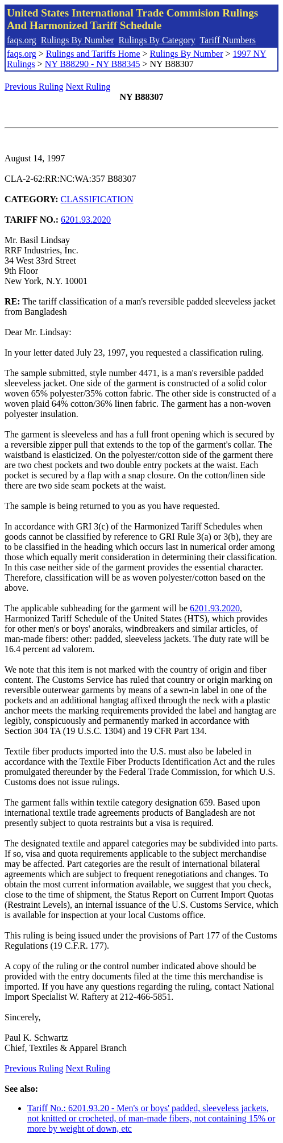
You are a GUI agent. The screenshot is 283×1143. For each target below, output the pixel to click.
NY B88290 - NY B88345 (92, 64)
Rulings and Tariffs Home (93, 54)
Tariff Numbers (227, 40)
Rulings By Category (157, 40)
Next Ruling (88, 86)
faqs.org (21, 40)
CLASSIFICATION (97, 199)
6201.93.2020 (86, 219)
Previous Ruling (34, 86)
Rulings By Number (77, 40)
